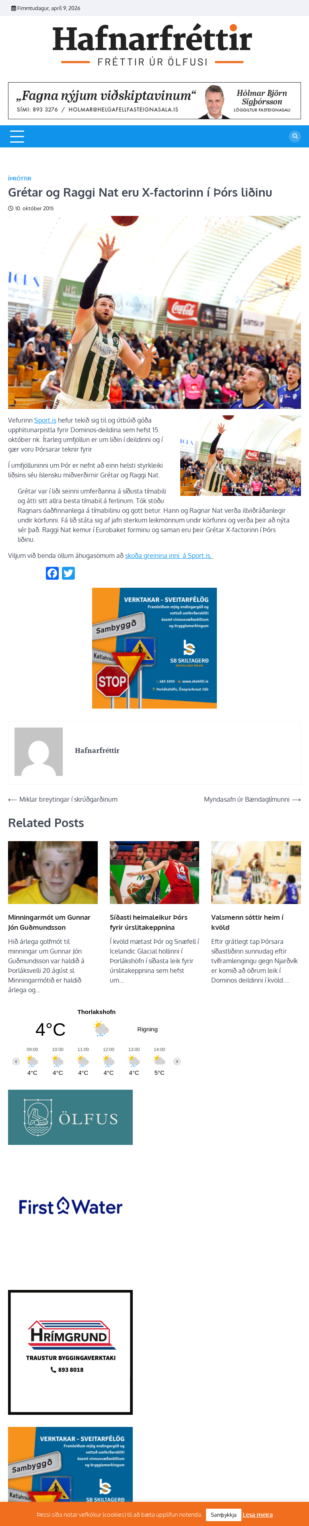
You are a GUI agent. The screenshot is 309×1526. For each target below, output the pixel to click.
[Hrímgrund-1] (70, 1412)
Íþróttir (19, 179)
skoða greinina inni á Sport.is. (169, 556)
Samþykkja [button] (224, 1514)
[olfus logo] (70, 1142)
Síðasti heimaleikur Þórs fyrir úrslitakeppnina (148, 922)
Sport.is (45, 420)
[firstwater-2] (70, 1275)
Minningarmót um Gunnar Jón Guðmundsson (49, 922)
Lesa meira (258, 1514)
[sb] (154, 706)
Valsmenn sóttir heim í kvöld (247, 922)
